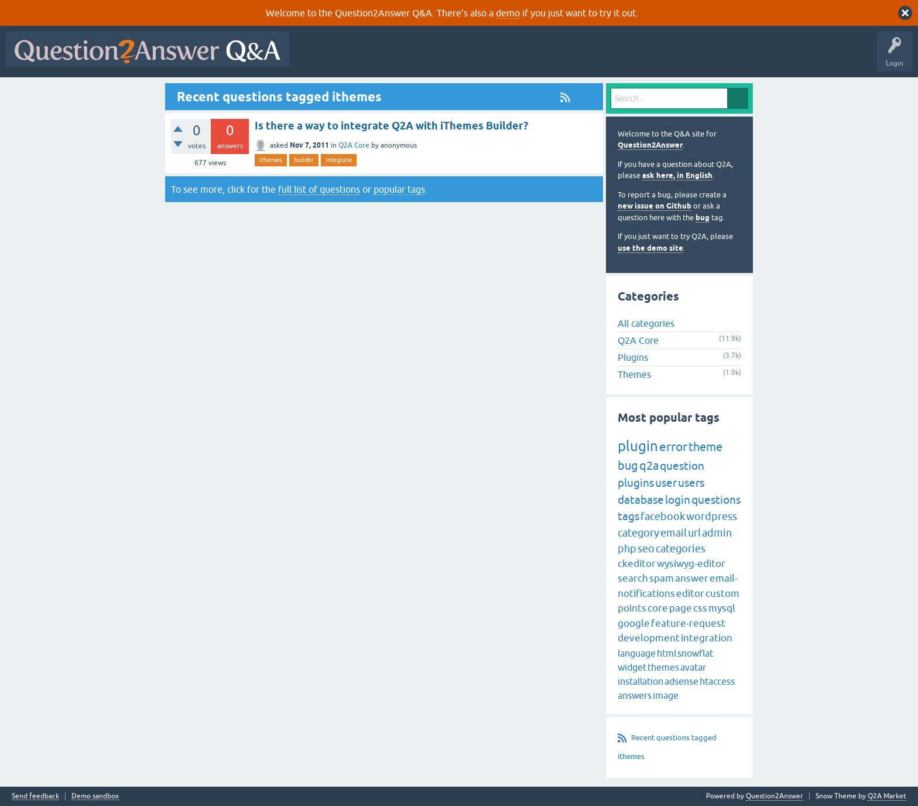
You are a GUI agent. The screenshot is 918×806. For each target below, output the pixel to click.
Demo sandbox (95, 796)
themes (663, 667)
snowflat (695, 653)
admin (717, 533)
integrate (339, 159)
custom (722, 593)
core (658, 608)
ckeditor (637, 563)
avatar (693, 667)
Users (529, 57)
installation (640, 681)
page (680, 608)
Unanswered (447, 57)
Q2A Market (887, 796)
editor (690, 593)
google (634, 623)
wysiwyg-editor (691, 563)
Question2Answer (650, 145)
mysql (721, 608)
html (666, 653)
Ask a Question (577, 57)
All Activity (315, 57)
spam (661, 578)
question (682, 465)
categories (680, 548)
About (656, 57)
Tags (492, 57)
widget (632, 667)
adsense (681, 681)
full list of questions (319, 189)
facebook (662, 516)
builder (304, 159)
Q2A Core (353, 145)
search (633, 578)
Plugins (633, 357)
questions (716, 499)
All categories (646, 323)
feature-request (688, 623)
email (673, 533)
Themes (634, 374)
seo (646, 548)
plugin (638, 446)
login (677, 499)
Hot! (403, 57)
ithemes (270, 159)
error (673, 446)
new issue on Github (654, 206)
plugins (636, 482)
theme (705, 446)
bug (703, 217)
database (641, 499)
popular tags (399, 189)
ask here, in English (677, 175)
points (632, 608)
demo (508, 13)
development (649, 638)
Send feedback (35, 796)
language (637, 653)
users (691, 482)
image (666, 695)
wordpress (711, 516)
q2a (649, 465)
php (627, 548)
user (666, 482)
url (694, 533)
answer (691, 578)
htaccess (717, 681)
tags (628, 516)
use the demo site (650, 248)
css (700, 608)
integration (706, 638)
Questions (362, 57)
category (638, 533)
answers (635, 695)
